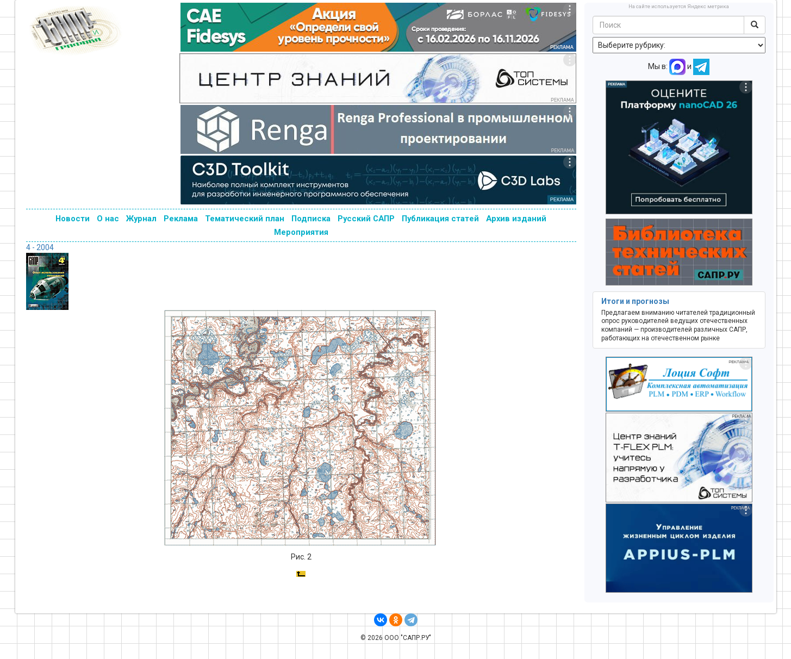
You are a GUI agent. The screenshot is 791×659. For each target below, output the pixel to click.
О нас (108, 218)
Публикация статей (440, 218)
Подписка (311, 218)
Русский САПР (366, 218)
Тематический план (244, 218)
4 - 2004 (40, 247)
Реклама (181, 218)
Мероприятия (301, 232)
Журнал (141, 218)
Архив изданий (516, 218)
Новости (72, 218)
